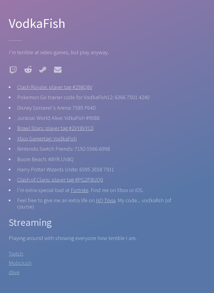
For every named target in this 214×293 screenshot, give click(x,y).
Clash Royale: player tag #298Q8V (54, 87)
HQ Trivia (105, 200)
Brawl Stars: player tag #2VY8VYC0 (55, 128)
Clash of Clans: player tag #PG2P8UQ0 (60, 179)
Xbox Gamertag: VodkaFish (47, 138)
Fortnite (79, 190)
